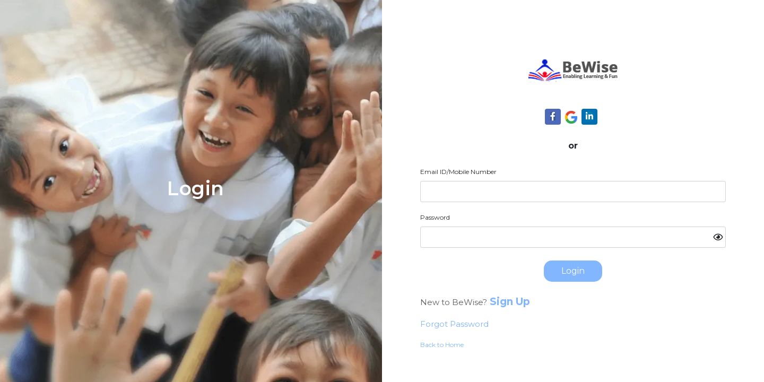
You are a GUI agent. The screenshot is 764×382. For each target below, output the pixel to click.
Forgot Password (454, 324)
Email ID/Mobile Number (458, 172)
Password (435, 217)
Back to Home (442, 345)
